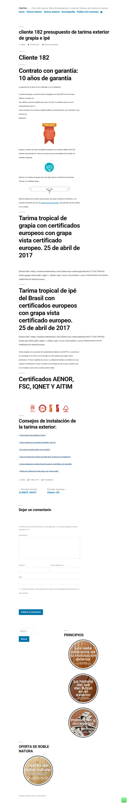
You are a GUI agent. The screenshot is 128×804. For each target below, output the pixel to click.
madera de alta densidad (50, 203)
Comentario (23, 535)
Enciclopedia (68, 11)
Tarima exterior (52, 11)
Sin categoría (48, 480)
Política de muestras (87, 11)
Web (20, 577)
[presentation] (34, 602)
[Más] (101, 12)
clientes (23, 8)
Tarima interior (34, 11)
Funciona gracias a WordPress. (35, 796)
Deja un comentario (51, 45)
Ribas (23, 45)
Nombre (22, 565)
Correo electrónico (57, 565)
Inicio (22, 11)
